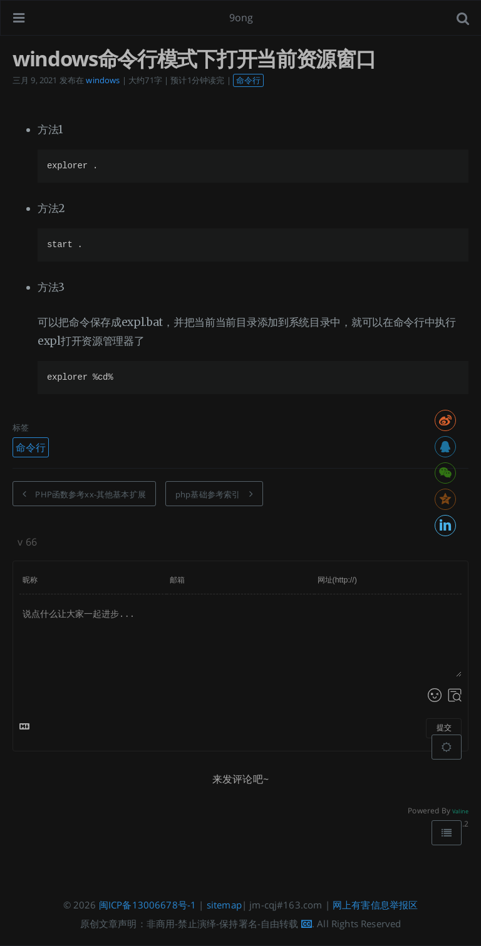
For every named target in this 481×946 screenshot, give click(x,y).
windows (103, 80)
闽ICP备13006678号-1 (148, 904)
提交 (444, 727)
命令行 (248, 80)
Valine (460, 811)
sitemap (224, 904)
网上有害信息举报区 (375, 904)
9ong (241, 17)
